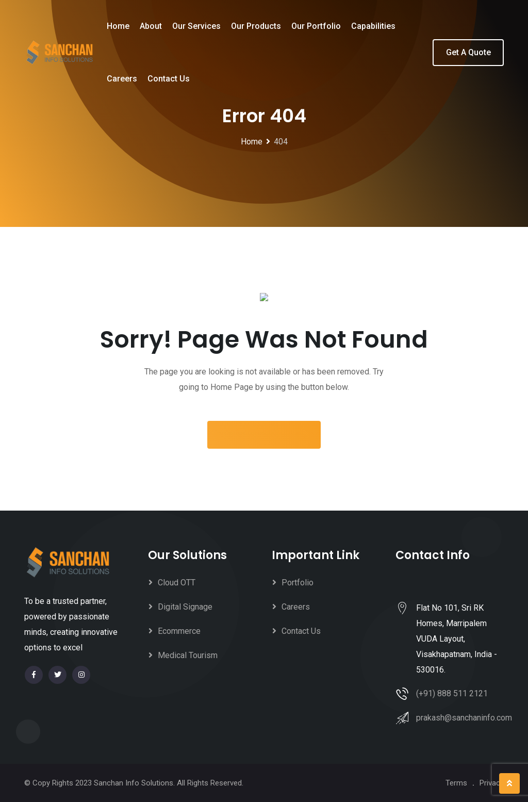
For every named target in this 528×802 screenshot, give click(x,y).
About (151, 26)
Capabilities (373, 26)
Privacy (492, 783)
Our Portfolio (316, 26)
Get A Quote (468, 52)
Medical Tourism (188, 655)
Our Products (256, 26)
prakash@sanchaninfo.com (464, 718)
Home (118, 26)
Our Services (196, 26)
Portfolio (298, 582)
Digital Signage (185, 607)
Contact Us (168, 79)
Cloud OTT (176, 582)
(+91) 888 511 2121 (452, 693)
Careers (122, 79)
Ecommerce (179, 631)
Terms (456, 783)
